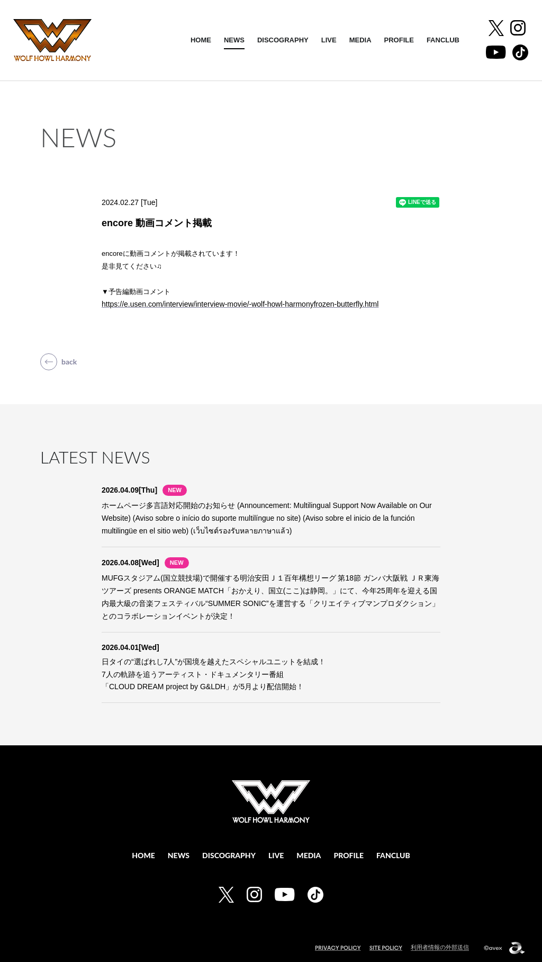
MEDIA (360, 40)
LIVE (329, 40)
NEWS (234, 40)
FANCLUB (443, 40)
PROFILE (399, 40)
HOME (201, 40)
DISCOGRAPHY (283, 40)
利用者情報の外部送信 (440, 947)
